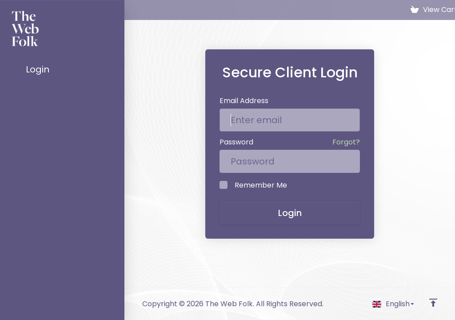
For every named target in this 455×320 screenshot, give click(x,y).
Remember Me (253, 185)
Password (236, 142)
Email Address (244, 101)
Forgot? (346, 142)
